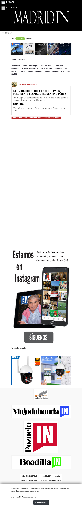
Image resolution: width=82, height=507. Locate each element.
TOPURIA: (18, 104)
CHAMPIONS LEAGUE (29, 476)
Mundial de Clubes (35, 71)
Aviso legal (15, 497)
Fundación (58, 69)
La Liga (22, 71)
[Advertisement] (41, 182)
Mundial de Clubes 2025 (54, 71)
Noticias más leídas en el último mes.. (27, 118)
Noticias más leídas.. (52, 118)
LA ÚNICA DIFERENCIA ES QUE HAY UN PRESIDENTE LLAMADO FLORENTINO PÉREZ (39, 93)
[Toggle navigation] (7, 2)
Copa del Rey (46, 66)
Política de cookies (29, 497)
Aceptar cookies (41, 502)
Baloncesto (16, 66)
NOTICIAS (20, 38)
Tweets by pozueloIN (19, 348)
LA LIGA (57, 476)
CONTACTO (29, 38)
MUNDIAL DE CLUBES (29, 480)
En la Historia (46, 69)
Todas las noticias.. (19, 60)
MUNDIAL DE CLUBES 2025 (51, 480)
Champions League (30, 66)
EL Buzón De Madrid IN (28, 84)
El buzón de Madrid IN (30, 69)
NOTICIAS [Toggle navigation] (6, 33)
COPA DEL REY (45, 476)
